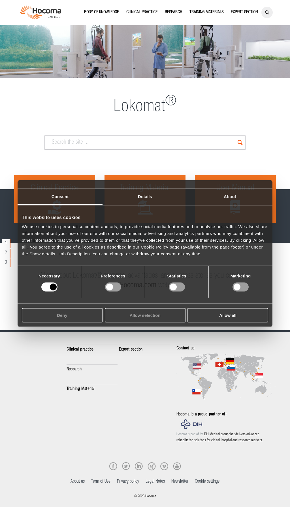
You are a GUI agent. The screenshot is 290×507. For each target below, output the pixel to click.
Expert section (131, 349)
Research (74, 369)
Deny (62, 315)
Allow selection (144, 315)
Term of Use (100, 482)
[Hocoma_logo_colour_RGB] (40, 12)
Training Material (81, 389)
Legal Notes (155, 482)
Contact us (185, 348)
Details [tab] (145, 196)
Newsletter (179, 482)
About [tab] (230, 196)
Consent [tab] (60, 196)
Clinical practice (80, 349)
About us (78, 482)
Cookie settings (207, 482)
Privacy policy (128, 482)
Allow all (227, 315)
